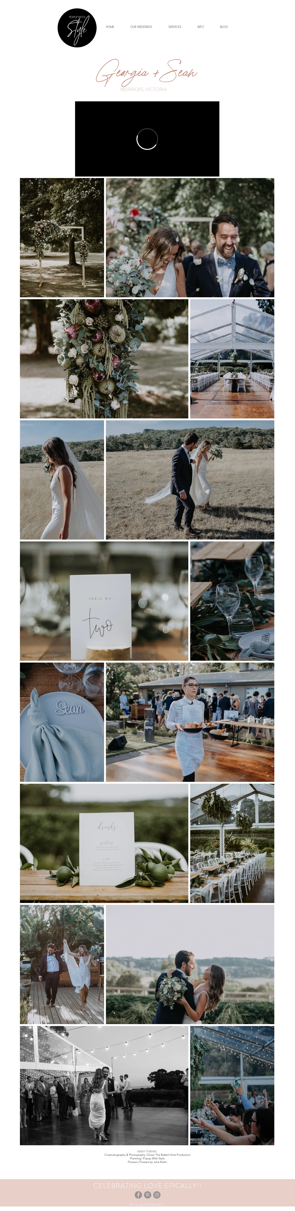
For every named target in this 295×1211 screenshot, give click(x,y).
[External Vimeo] (147, 139)
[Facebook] (138, 1195)
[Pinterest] (147, 1195)
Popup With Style (154, 1158)
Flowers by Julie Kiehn (153, 1162)
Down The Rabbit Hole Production (168, 1155)
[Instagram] (156, 1195)
